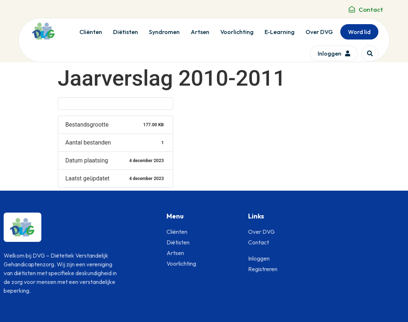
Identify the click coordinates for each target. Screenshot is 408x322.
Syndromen (164, 31)
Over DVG (319, 31)
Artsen (200, 31)
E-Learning (280, 31)
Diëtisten (125, 31)
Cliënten (90, 31)
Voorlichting (237, 31)
